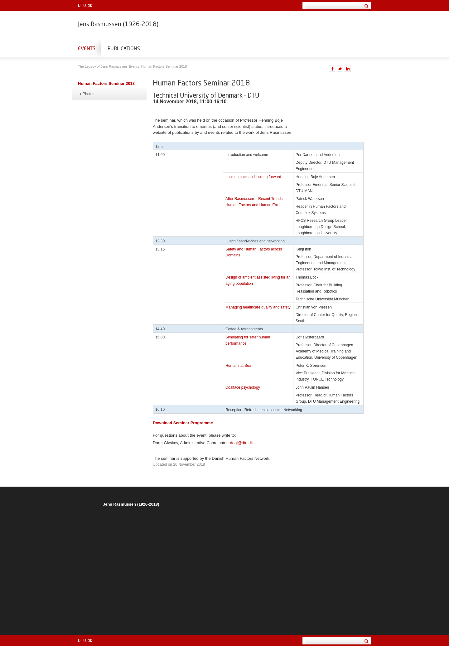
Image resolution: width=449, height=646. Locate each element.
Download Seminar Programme (183, 422)
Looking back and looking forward (253, 177)
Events (86, 48)
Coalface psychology (242, 387)
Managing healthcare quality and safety (258, 307)
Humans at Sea (238, 365)
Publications (124, 48)
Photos (88, 94)
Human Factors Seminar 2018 (164, 66)
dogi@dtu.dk (241, 442)
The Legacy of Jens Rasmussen (103, 66)
